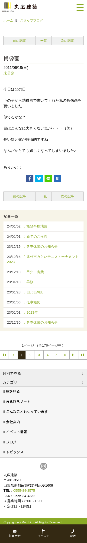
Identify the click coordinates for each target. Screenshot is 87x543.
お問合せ (15, 535)
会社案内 (13, 422)
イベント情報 (16, 432)
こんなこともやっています (27, 411)
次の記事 (67, 40)
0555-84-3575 (24, 490)
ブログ (11, 442)
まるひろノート (18, 401)
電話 (73, 535)
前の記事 (19, 40)
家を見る (13, 391)
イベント (44, 535)
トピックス (14, 452)
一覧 (43, 40)
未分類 (9, 73)
